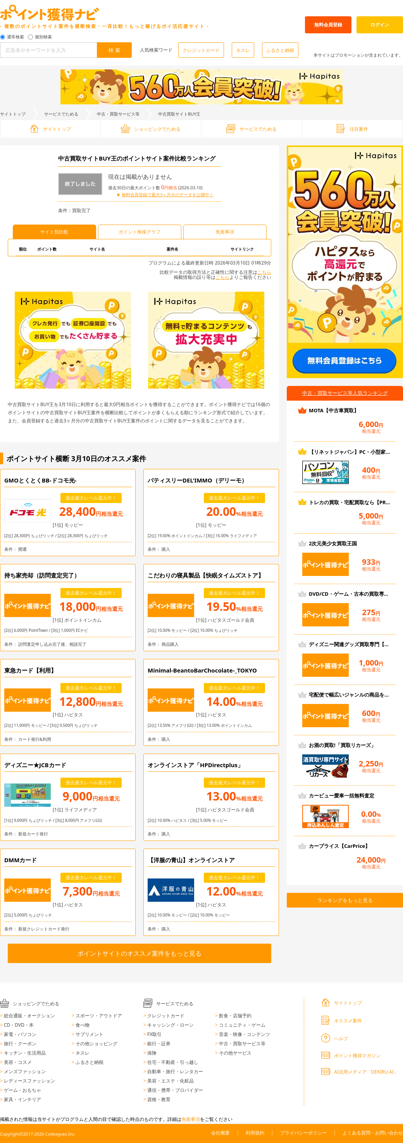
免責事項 (190, 1119)
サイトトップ (13, 114)
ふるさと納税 (280, 50)
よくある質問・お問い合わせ (373, 1132)
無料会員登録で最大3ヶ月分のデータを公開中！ (168, 194)
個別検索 (43, 37)
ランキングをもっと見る (345, 900)
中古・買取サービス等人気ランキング (345, 392)
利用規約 (255, 1132)
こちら (264, 272)
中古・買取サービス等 (118, 114)
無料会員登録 (328, 24)
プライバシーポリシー (303, 1132)
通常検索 (15, 37)
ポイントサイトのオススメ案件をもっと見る (140, 953)
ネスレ (243, 50)
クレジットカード (201, 50)
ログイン (379, 24)
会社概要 (220, 1132)
